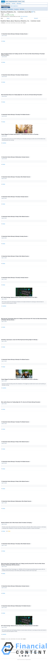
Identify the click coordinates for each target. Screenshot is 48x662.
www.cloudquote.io (32, 649)
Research (36, 18)
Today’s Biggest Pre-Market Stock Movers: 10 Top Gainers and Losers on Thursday (20, 134)
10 (21, 22)
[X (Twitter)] (19, 656)
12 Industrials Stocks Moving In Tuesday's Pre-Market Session (15, 421)
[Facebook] (22, 656)
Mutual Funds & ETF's (13, 1)
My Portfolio (22, 9)
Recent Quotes (4, 9)
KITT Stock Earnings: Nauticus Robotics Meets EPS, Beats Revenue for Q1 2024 (19, 297)
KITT (33, 12)
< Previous (3, 22)
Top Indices (16, 9)
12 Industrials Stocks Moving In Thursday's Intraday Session (15, 74)
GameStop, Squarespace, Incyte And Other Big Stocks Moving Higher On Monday (19, 339)
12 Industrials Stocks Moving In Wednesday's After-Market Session (16, 501)
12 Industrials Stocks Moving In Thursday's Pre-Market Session (15, 114)
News (21, 18)
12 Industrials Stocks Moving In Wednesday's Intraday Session (15, 157)
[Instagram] (28, 656)
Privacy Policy (27, 652)
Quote (8, 18)
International (19, 3)
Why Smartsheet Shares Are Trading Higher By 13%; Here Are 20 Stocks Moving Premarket (22, 94)
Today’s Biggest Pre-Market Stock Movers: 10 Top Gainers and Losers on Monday (19, 379)
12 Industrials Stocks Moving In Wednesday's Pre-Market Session (16, 605)
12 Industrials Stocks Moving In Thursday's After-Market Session (16, 176)
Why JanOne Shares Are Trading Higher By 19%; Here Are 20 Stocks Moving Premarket (21, 402)
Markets (3, 1)
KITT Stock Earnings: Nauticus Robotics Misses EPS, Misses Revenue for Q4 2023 (20, 625)
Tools (23, 1)
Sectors (19, 1)
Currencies (13, 3)
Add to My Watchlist (24, 16)
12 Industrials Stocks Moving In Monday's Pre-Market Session (15, 359)
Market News (8, 3)
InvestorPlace (4, 634)
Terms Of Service (35, 652)
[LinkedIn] (25, 656)
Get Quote (5, 7)
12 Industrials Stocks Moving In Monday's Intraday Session (14, 34)
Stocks (7, 1)
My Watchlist (10, 9)
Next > (24, 22)
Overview (2, 3)
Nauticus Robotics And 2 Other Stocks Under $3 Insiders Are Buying (17, 522)
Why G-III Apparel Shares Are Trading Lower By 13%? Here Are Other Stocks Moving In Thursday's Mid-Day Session (23, 54)
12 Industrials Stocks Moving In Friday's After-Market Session (15, 216)
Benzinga (4, 41)
